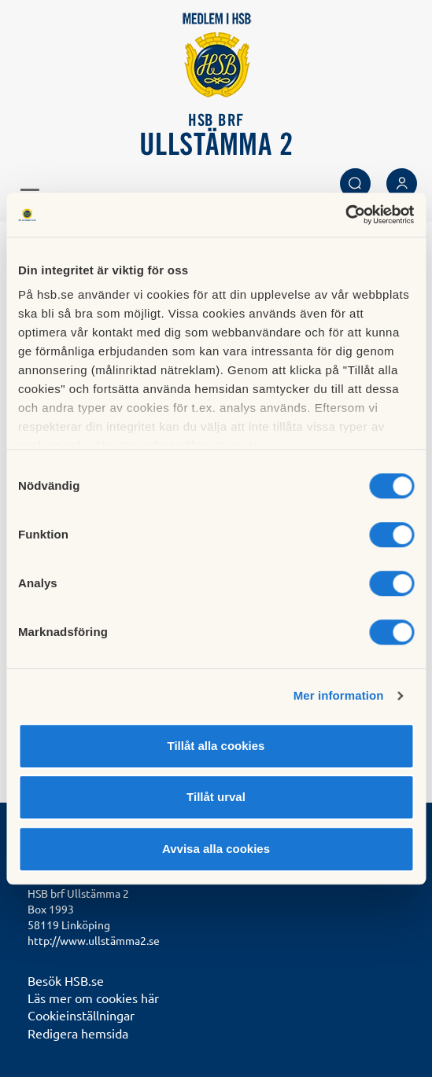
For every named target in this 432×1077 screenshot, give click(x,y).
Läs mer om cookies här (93, 997)
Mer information (339, 695)
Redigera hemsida (78, 1033)
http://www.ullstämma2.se (94, 940)
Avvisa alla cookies (216, 848)
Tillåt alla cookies (216, 745)
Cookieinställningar (81, 1015)
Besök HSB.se (66, 980)
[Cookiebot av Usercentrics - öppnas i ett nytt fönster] (345, 214)
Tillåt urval (216, 796)
